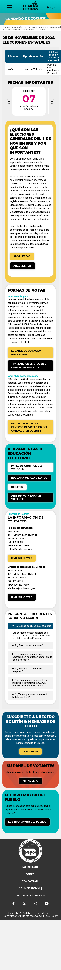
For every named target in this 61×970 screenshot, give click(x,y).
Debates (17, 487)
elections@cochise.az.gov (21, 588)
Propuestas (53, 73)
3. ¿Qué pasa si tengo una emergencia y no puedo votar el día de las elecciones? (32, 657)
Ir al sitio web (21, 558)
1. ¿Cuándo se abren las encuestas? (33, 625)
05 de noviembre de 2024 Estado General (43, 27)
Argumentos (22, 265)
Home (6, 27)
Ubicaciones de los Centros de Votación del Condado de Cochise (29, 427)
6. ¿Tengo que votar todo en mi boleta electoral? (29, 696)
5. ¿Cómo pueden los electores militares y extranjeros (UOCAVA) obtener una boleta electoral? (29, 683)
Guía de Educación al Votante (26, 497)
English (52, 7)
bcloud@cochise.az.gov (20, 549)
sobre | (31, 874)
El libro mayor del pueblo (27, 822)
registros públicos (30, 895)
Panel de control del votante (27, 467)
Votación (18, 27)
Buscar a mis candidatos (29, 477)
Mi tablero (30, 780)
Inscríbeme (30, 751)
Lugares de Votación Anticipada (26, 353)
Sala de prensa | (30, 888)
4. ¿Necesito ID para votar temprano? (27, 670)
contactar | (30, 881)
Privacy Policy (49, 916)
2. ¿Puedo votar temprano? (29, 645)
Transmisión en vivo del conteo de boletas (28, 366)
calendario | (30, 867)
